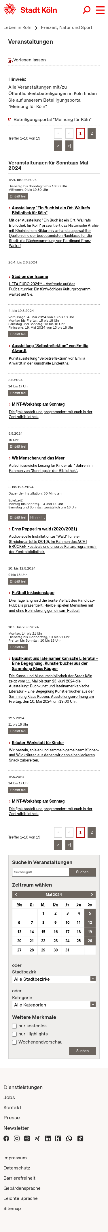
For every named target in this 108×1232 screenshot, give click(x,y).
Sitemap (12, 1208)
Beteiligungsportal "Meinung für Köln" (53, 119)
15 (43, 931)
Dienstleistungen (23, 1087)
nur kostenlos (32, 1026)
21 (32, 940)
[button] (100, 10)
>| (69, 145)
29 (43, 950)
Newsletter (16, 1128)
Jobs (9, 1097)
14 (32, 931)
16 (56, 931)
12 (90, 922)
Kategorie (54, 994)
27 (19, 950)
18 (79, 931)
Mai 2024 (54, 894)
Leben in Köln (17, 27)
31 (67, 950)
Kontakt (12, 1107)
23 (56, 940)
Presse (11, 1117)
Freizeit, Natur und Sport (66, 27)
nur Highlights (33, 1034)
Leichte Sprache (20, 1198)
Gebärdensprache (22, 1188)
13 (19, 931)
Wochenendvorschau (40, 1042)
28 (32, 950)
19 (90, 931)
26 (90, 940)
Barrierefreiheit (19, 1178)
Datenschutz (16, 1168)
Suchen (82, 871)
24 (67, 940)
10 (67, 922)
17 (67, 931)
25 (79, 940)
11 (79, 922)
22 (43, 940)
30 (56, 950)
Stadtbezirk (54, 968)
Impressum (15, 1158)
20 (19, 940)
